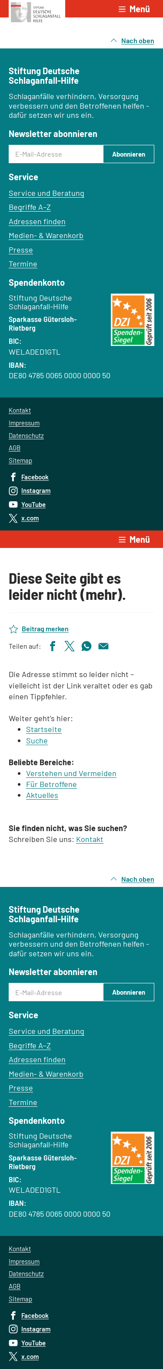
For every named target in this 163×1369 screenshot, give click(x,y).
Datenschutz (26, 435)
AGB (14, 448)
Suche (37, 740)
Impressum (24, 423)
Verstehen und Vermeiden (71, 773)
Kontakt (20, 410)
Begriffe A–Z (30, 207)
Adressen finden (37, 221)
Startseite (44, 729)
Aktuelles (42, 795)
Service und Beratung (46, 193)
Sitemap (20, 460)
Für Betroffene (51, 784)
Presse (21, 249)
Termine (23, 263)
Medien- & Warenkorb (46, 235)
